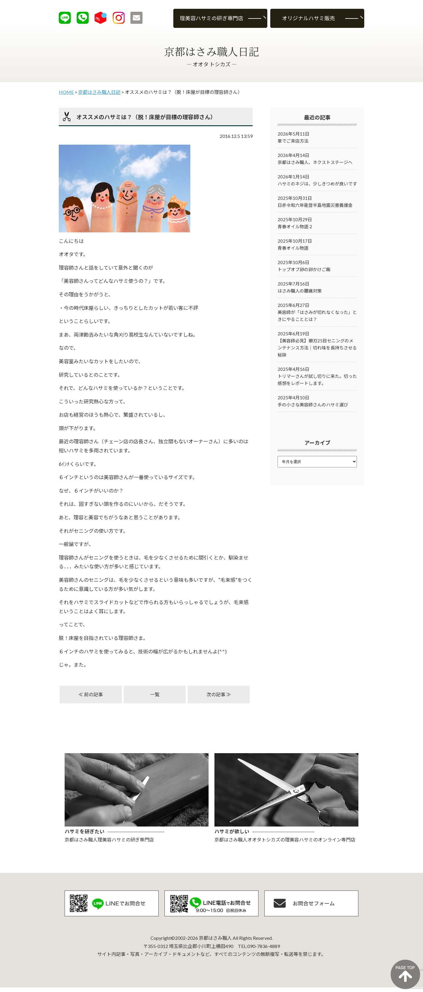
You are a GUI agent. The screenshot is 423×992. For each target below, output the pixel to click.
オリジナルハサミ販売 (308, 18)
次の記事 (216, 694)
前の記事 (93, 694)
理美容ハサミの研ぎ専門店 (211, 18)
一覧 (155, 694)
